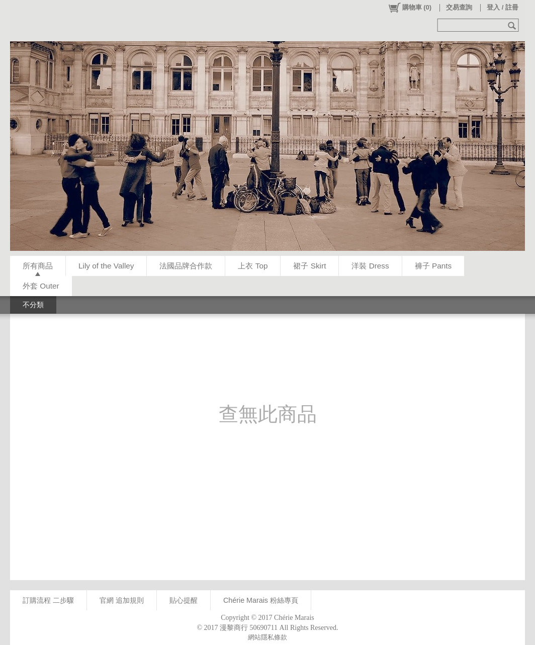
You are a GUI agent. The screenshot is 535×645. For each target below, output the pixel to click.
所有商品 (38, 265)
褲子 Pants (433, 265)
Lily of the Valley (106, 265)
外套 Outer (41, 286)
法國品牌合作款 (185, 265)
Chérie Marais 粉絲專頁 (260, 600)
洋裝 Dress (370, 265)
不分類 (33, 305)
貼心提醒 (183, 600)
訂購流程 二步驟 (48, 600)
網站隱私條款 (267, 637)
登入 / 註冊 (502, 7)
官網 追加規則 (122, 600)
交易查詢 (459, 7)
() (409, 7)
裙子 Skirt (309, 265)
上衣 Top (253, 265)
